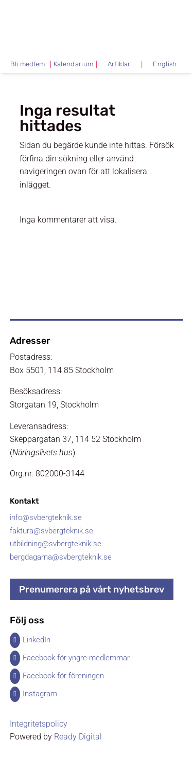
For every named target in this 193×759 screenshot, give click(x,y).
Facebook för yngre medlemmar (76, 657)
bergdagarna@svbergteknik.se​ (61, 557)
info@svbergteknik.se (46, 517)
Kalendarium (74, 64)
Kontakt (24, 501)
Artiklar (119, 64)
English (165, 64)
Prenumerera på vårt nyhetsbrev (91, 589)
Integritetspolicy (38, 724)
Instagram (40, 693)
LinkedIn (36, 639)
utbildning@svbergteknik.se (55, 543)
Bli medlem (27, 64)
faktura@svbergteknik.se (51, 530)
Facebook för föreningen (63, 675)
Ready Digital (78, 737)
